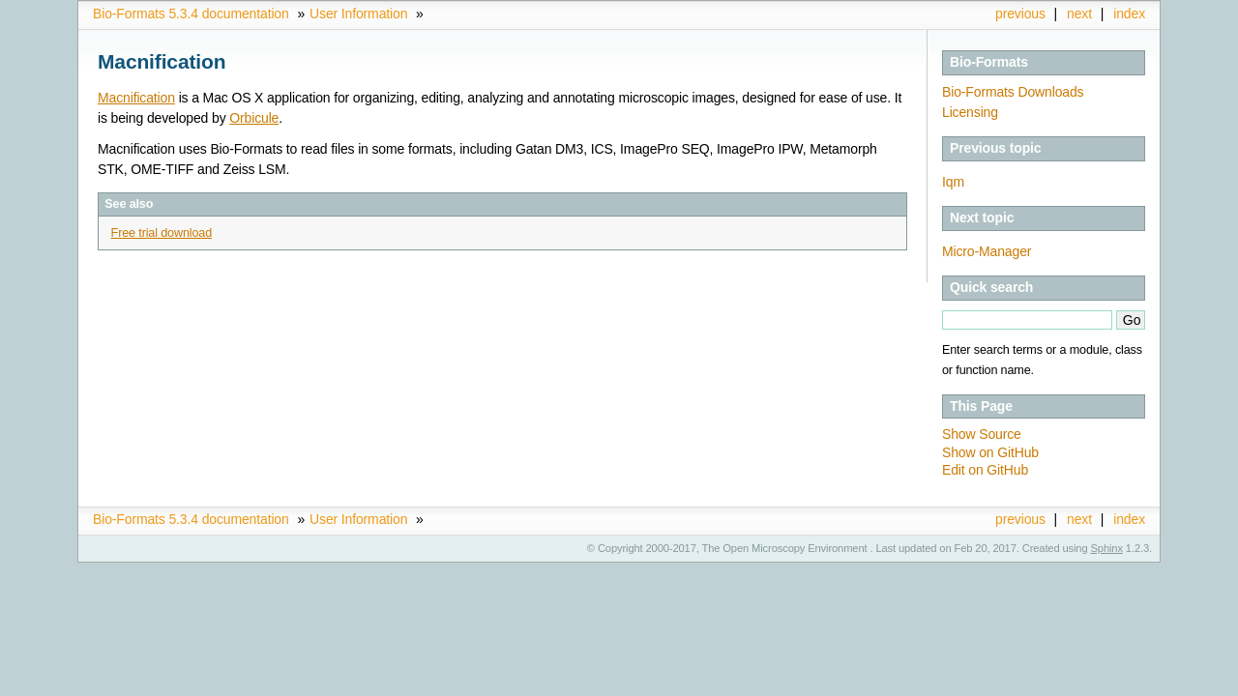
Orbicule (254, 118)
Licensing (970, 112)
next (1079, 13)
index (1129, 13)
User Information (358, 13)
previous (1020, 13)
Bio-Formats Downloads (1012, 92)
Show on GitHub (990, 452)
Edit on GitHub (985, 470)
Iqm (953, 181)
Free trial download (161, 233)
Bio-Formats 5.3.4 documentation (191, 13)
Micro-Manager (986, 251)
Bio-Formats (989, 62)
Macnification (136, 97)
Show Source (981, 434)
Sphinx (1107, 548)
